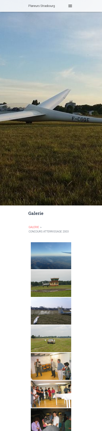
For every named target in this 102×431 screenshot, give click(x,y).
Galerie (34, 227)
